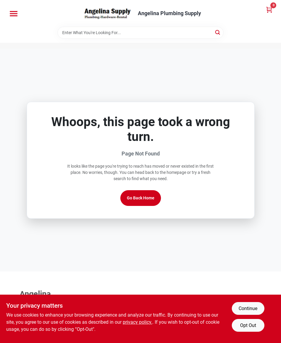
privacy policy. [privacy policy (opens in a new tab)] (137, 322)
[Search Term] (140, 33)
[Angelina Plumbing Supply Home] (107, 13)
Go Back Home (140, 198)
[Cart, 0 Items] (269, 10)
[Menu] (13, 14)
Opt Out (248, 325)
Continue (248, 308)
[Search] (218, 32)
